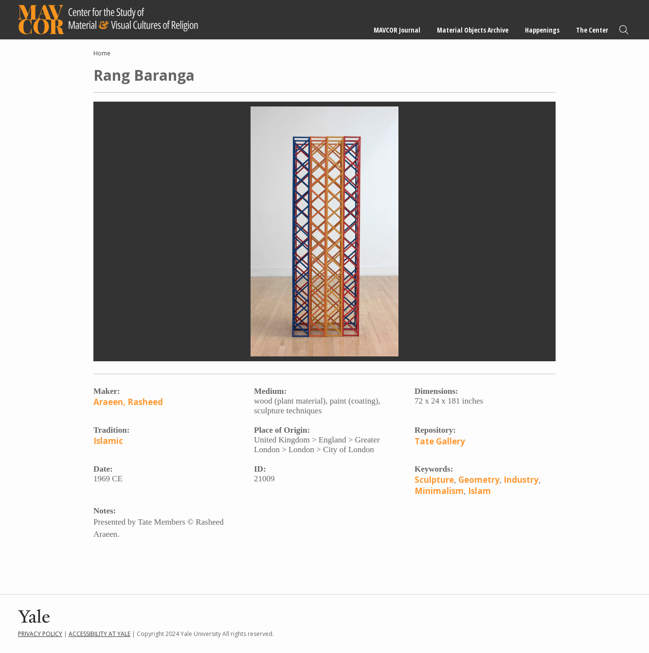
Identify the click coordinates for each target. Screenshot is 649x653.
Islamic (108, 440)
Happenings (542, 30)
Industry (521, 479)
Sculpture (434, 479)
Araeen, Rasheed (128, 401)
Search (623, 29)
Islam (479, 490)
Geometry (479, 479)
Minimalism (439, 490)
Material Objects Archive (472, 30)
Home (101, 53)
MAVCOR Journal (397, 30)
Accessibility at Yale (99, 634)
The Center (592, 30)
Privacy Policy (40, 634)
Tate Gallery (440, 441)
